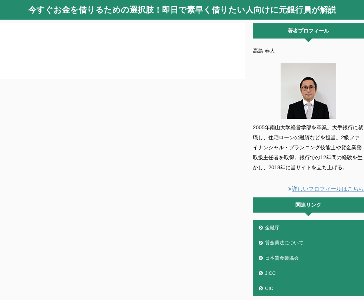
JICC (270, 273)
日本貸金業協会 (282, 258)
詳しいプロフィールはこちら (326, 189)
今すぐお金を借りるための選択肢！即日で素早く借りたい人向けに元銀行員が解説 (182, 9)
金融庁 (272, 227)
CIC (269, 288)
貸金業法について (284, 243)
